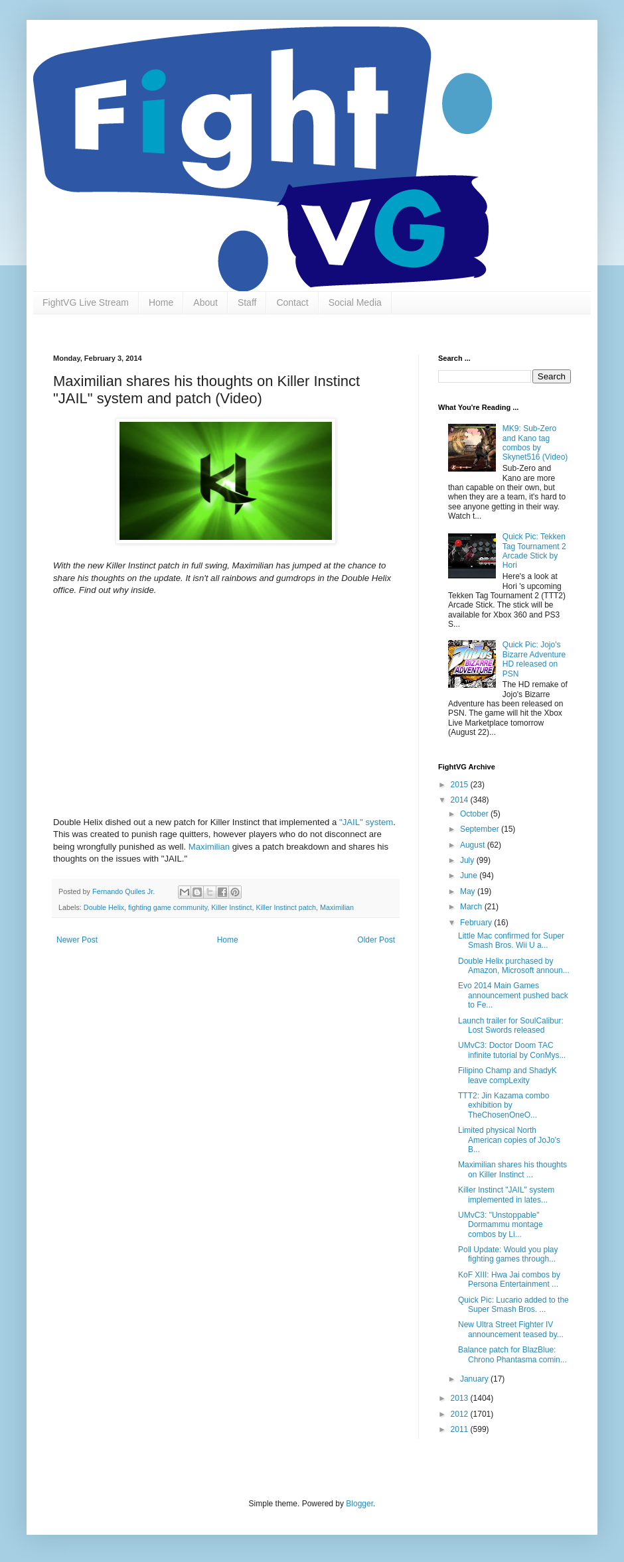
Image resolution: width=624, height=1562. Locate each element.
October (475, 813)
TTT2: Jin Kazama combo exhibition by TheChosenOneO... (503, 1105)
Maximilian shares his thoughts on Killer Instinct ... (512, 1169)
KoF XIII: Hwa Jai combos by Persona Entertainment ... (509, 1279)
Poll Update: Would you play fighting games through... (508, 1254)
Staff (247, 302)
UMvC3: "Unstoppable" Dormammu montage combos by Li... (500, 1224)
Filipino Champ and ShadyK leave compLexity (507, 1075)
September (480, 829)
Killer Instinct (231, 907)
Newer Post (77, 939)
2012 (461, 1414)
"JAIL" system (366, 822)
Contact (292, 302)
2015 (461, 784)
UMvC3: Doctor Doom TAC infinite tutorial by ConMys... (512, 1050)
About (205, 302)
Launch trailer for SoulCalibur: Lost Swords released (511, 1025)
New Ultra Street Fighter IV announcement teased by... (511, 1329)
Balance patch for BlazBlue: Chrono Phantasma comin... (512, 1354)
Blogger (359, 1503)
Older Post (376, 939)
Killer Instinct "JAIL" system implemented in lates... (506, 1194)
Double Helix (104, 907)
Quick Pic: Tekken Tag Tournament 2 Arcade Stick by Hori (534, 551)
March (472, 906)
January (475, 1379)
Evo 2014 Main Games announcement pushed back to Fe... (513, 995)
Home (161, 302)
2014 (461, 800)
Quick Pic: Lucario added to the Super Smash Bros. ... (513, 1304)
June (469, 875)
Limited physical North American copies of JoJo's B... (509, 1140)
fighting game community (167, 907)
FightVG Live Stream (85, 302)
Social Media (355, 302)
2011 (461, 1429)
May (468, 891)
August (473, 845)
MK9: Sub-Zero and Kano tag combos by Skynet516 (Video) (535, 443)
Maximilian (209, 847)
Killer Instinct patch (286, 907)
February (477, 922)
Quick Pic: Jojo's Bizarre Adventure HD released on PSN (534, 659)
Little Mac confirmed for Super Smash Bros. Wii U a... (511, 940)
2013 (461, 1398)
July (468, 860)
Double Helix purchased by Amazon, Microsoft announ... (514, 965)
